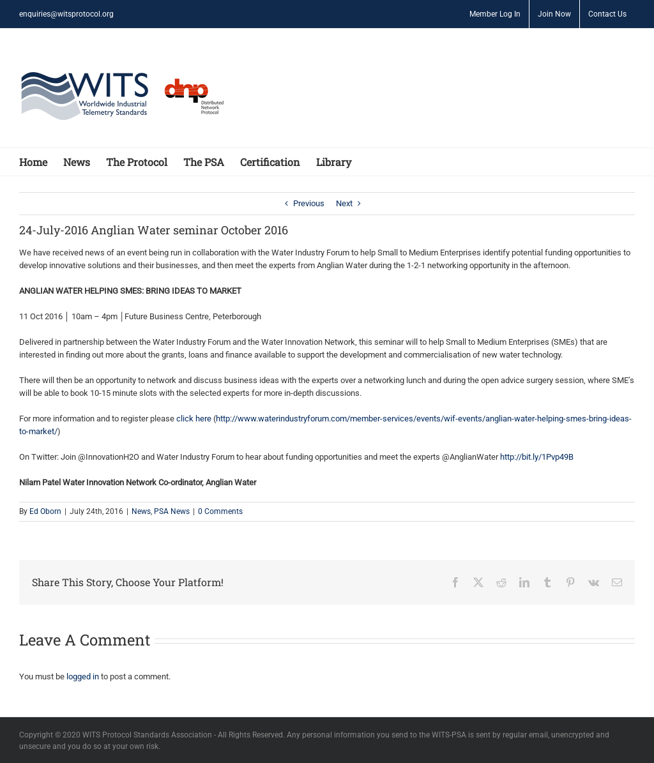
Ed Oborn (45, 511)
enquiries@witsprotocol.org (66, 14)
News (141, 511)
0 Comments (220, 511)
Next (344, 203)
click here (193, 418)
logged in (82, 676)
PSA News (172, 511)
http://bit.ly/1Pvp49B (537, 457)
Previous (308, 203)
